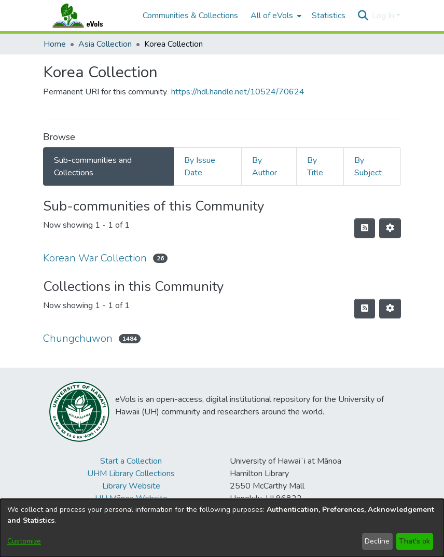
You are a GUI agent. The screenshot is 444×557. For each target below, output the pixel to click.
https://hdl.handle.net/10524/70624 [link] (237, 92)
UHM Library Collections (131, 473)
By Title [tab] (315, 166)
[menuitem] (274, 15)
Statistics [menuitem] (328, 15)
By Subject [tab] (368, 166)
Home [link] (55, 44)
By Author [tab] (264, 166)
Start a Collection (131, 461)
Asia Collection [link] (105, 44)
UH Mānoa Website (131, 498)
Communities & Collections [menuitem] (190, 15)
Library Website (131, 486)
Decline (377, 541)
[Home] (87, 16)
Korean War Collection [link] (95, 258)
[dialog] (222, 528)
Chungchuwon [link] (78, 338)
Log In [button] (384, 15)
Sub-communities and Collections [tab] (93, 166)
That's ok (414, 541)
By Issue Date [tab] (199, 166)
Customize (24, 541)
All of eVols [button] (272, 15)
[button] (362, 15)
